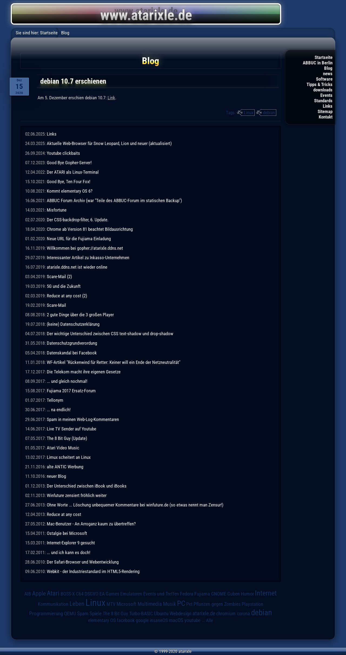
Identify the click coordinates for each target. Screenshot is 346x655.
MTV (111, 604)
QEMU (70, 613)
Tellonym (55, 400)
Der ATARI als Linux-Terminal (73, 172)
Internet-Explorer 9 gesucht (71, 542)
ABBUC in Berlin (317, 62)
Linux (248, 112)
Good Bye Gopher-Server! (69, 162)
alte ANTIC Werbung (65, 466)
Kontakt (325, 117)
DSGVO (91, 594)
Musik (169, 604)
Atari (53, 593)
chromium (226, 613)
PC (181, 603)
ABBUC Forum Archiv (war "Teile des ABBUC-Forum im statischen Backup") (114, 200)
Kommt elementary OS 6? (69, 191)
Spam (82, 614)
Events (326, 95)
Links (327, 106)
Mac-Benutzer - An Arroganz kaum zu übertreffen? (91, 523)
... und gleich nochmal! (67, 381)
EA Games (109, 594)
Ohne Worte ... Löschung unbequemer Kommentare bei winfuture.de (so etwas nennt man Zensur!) (135, 505)
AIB (27, 594)
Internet (266, 593)
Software (324, 79)
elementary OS (102, 620)
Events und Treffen (161, 594)
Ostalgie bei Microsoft (67, 533)
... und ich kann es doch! (68, 552)
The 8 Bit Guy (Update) (67, 438)
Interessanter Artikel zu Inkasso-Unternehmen (88, 257)
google (142, 620)
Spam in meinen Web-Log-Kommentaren (83, 419)
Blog (328, 68)
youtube (192, 620)
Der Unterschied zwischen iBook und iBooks (87, 486)
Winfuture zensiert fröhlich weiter (77, 495)
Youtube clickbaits (63, 153)
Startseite (323, 57)
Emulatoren (131, 594)
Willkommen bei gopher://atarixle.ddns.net (85, 248)
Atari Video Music (63, 447)
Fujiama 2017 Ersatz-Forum (71, 390)
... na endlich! (59, 409)
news (327, 73)
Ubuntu (161, 614)
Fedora (186, 594)
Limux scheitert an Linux (69, 457)
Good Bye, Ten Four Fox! (68, 181)
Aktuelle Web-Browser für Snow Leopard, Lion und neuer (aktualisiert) (109, 143)
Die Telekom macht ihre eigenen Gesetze (84, 371)
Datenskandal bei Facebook (72, 353)
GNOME (218, 594)
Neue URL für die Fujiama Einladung (79, 238)
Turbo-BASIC (141, 613)
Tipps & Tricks (319, 84)
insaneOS (159, 620)
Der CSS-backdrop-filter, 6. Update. (77, 219)
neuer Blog (56, 476)
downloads (322, 90)
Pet (189, 604)
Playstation (252, 604)
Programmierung (46, 613)
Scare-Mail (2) (59, 276)
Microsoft (127, 604)
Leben (76, 603)
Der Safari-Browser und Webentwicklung (83, 562)
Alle (209, 620)
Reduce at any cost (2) (67, 295)
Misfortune (56, 210)
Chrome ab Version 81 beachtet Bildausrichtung (90, 229)
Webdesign (180, 614)
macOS (176, 620)
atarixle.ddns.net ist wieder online (77, 267)
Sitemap (325, 111)
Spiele (95, 613)
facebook (126, 620)
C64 (80, 594)
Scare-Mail (56, 305)
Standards (323, 100)
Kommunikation (53, 604)
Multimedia (150, 604)
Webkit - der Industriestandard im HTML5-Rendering (93, 571)
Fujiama (202, 594)
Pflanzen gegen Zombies (217, 604)
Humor (247, 594)
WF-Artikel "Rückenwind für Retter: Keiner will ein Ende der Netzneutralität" (113, 362)
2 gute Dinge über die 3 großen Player (80, 314)
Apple (39, 593)
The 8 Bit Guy (115, 613)
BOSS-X (68, 594)
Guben (233, 594)
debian (269, 112)
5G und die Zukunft (64, 286)
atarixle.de (203, 613)
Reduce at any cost (64, 514)
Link (111, 97)
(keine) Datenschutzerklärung (73, 324)
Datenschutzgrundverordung (72, 343)
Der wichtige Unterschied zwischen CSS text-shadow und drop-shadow (110, 333)
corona (243, 613)
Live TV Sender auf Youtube (71, 429)
